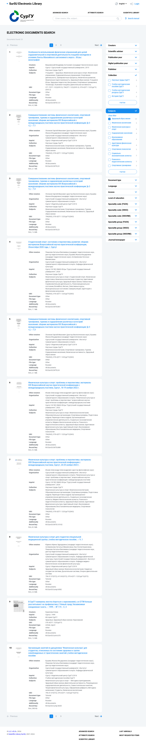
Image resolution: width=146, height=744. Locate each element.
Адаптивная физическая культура (121, 144)
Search (118, 18)
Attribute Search (95, 13)
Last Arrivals (125, 731)
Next (98, 45)
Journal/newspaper (116, 240)
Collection (112, 75)
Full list (122, 103)
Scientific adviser (115, 51)
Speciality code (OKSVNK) (119, 216)
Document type (114, 180)
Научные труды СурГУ (121, 80)
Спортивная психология (121, 149)
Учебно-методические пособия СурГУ (121, 85)
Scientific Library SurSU (17, 734)
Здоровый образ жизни (121, 118)
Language (112, 186)
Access (111, 192)
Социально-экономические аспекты (122, 154)
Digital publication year (118, 63)
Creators (112, 45)
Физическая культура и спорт (121, 128)
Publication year (115, 57)
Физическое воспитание (121, 123)
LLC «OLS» (12, 731)
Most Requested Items (129, 735)
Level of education (116, 198)
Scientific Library (131, 13)
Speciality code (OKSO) (118, 210)
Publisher (112, 69)
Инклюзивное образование (117, 138)
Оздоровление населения (122, 133)
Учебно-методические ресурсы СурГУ (121, 91)
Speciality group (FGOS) (118, 222)
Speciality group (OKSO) (118, 228)
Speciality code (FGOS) (118, 204)
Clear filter (112, 115)
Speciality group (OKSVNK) (119, 234)
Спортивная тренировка (121, 165)
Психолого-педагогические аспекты (122, 160)
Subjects (112, 111)
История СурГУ (118, 96)
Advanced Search (60, 13)
